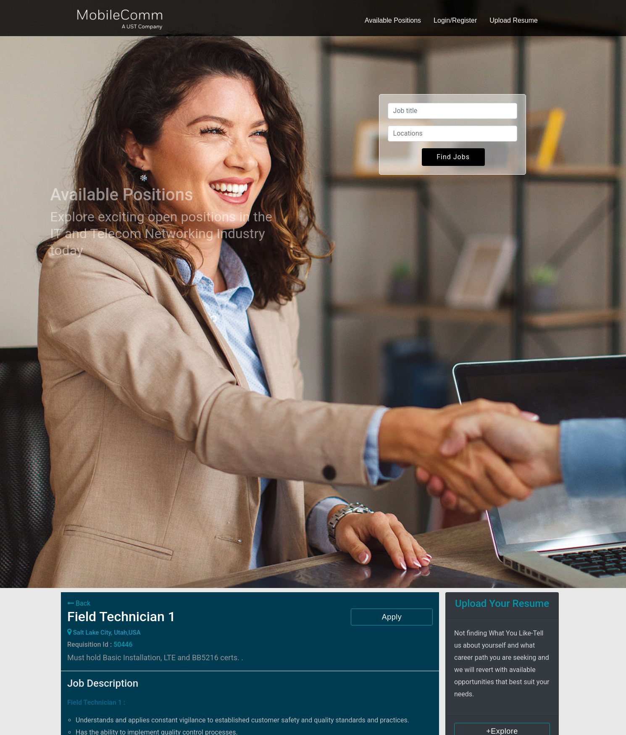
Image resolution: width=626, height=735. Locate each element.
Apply (392, 617)
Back (78, 603)
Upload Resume (513, 20)
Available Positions (393, 20)
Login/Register (455, 20)
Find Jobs (453, 157)
